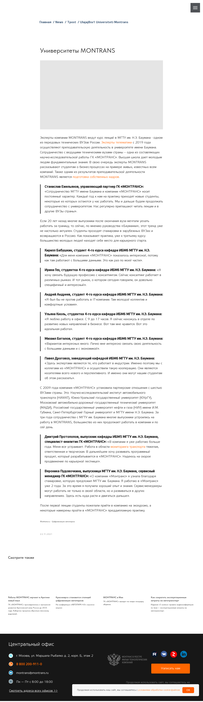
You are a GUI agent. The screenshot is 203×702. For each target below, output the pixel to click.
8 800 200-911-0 (29, 665)
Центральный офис (31, 645)
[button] (170, 669)
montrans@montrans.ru (32, 674)
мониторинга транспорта (128, 447)
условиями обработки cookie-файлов (159, 690)
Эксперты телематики (116, 143)
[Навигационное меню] (195, 7)
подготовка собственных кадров (96, 177)
